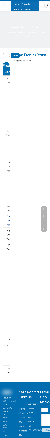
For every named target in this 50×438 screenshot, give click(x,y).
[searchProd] (8, 55)
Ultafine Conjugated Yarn (8, 166)
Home (22, 409)
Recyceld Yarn (8, 208)
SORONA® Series (8, 80)
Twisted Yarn (8, 370)
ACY (8, 345)
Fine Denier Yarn (8, 220)
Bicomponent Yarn (8, 133)
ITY (8, 339)
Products (23, 413)
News (22, 426)
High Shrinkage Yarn (8, 234)
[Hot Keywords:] (47, 5)
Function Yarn (8, 246)
